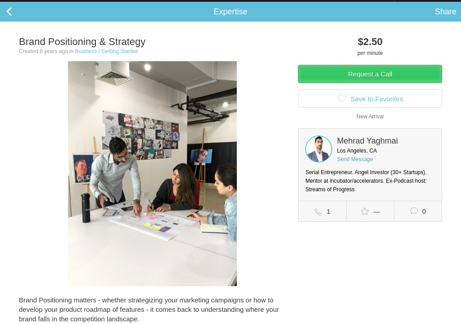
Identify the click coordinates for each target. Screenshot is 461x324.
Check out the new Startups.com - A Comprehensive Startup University (297, 6)
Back (18, 21)
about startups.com (427, 6)
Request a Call (370, 83)
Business (86, 60)
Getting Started (119, 60)
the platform (47, 5)
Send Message (355, 168)
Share (445, 20)
